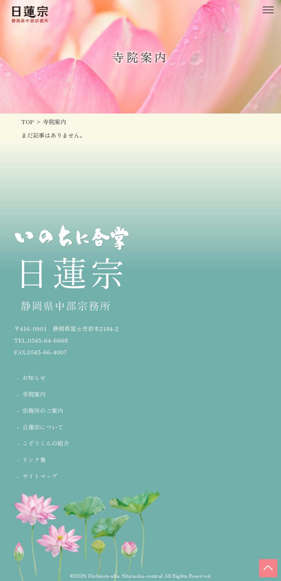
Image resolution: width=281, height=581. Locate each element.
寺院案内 (34, 394)
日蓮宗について (42, 426)
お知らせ (34, 377)
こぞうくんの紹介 (45, 443)
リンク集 (34, 459)
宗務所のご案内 (42, 410)
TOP (27, 121)
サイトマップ (39, 476)
